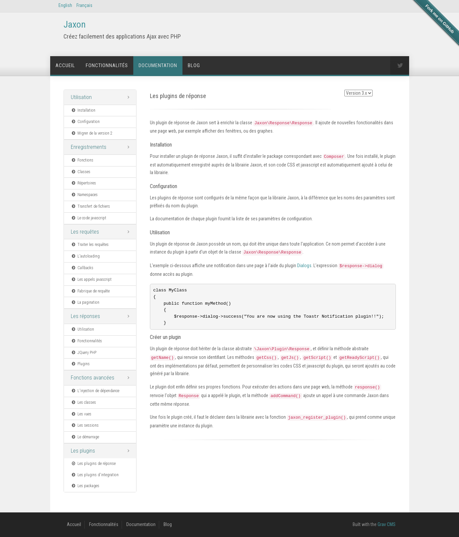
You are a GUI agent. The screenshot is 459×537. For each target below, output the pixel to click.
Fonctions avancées (92, 378)
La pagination (85, 302)
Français (84, 5)
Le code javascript (88, 218)
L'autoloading (85, 256)
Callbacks (82, 268)
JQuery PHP (83, 352)
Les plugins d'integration (95, 475)
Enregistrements (88, 147)
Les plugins (83, 451)
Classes (80, 171)
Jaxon (74, 24)
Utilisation (81, 97)
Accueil (65, 65)
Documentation (158, 65)
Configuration (85, 121)
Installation (83, 110)
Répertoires (83, 183)
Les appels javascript (91, 279)
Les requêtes (85, 232)
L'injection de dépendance (95, 390)
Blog (194, 65)
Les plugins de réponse (93, 463)
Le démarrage (85, 437)
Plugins (80, 364)
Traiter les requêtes (90, 244)
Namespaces (84, 194)
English (65, 5)
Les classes (83, 402)
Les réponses (85, 316)
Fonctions (82, 160)
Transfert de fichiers (90, 206)
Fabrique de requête (90, 291)
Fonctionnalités (107, 65)
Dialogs (304, 265)
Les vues (81, 414)
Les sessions (85, 425)
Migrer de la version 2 (91, 133)
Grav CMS (387, 524)
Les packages (85, 485)
